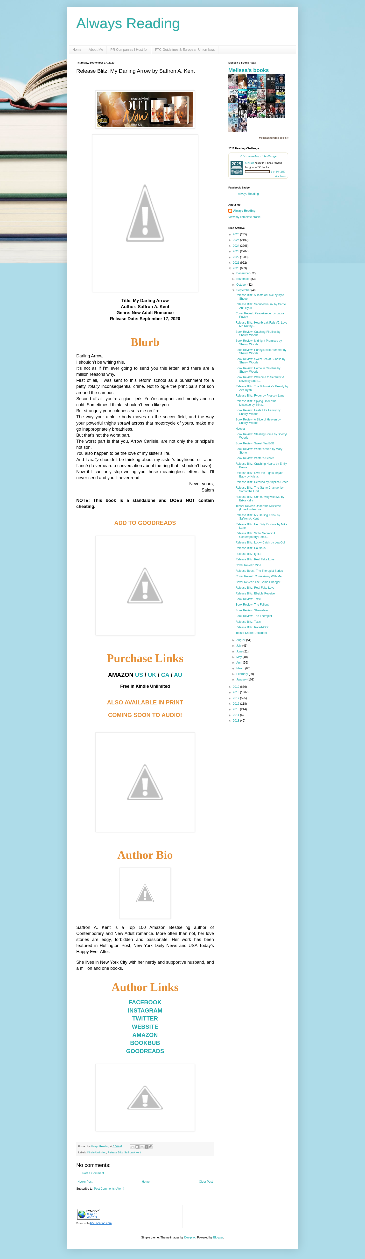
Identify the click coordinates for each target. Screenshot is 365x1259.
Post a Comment (93, 1173)
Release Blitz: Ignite (248, 554)
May (239, 657)
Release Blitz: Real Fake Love (255, 559)
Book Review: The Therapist (254, 616)
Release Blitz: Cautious (251, 548)
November (243, 279)
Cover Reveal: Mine (248, 565)
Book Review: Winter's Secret (255, 458)
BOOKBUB (145, 1043)
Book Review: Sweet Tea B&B (255, 443)
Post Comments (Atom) (109, 1188)
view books (280, 176)
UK (152, 675)
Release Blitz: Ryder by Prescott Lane (260, 395)
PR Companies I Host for (129, 49)
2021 (236, 262)
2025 (236, 240)
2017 (236, 698)
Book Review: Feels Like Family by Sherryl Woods (258, 412)
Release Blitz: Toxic (248, 621)
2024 (236, 245)
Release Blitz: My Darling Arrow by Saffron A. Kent (258, 517)
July (239, 645)
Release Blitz (115, 1152)
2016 (236, 703)
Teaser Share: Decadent (251, 633)
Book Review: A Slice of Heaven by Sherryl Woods (258, 421)
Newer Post (84, 1181)
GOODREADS (145, 1051)
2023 (236, 251)
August (241, 640)
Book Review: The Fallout (252, 604)
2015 (236, 709)
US (139, 675)
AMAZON (145, 1035)
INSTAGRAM (145, 1010)
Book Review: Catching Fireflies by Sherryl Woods (258, 333)
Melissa (249, 163)
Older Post (206, 1181)
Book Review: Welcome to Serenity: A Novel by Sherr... (260, 379)
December (243, 273)
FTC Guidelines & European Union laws (185, 49)
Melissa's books (248, 70)
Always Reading (128, 23)
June (239, 651)
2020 (236, 268)
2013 (236, 720)
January (241, 679)
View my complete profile (244, 217)
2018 (236, 692)
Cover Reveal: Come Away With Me (259, 576)
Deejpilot (190, 1237)
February (242, 674)
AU (178, 675)
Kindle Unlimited (96, 1152)
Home (76, 49)
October (241, 284)
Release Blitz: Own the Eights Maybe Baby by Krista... (259, 474)
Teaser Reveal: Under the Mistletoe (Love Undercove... (258, 507)
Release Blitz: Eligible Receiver (256, 593)
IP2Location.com (101, 1223)
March (240, 668)
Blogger (218, 1237)
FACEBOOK (145, 1002)
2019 (236, 686)
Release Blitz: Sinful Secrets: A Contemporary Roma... (255, 535)
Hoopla (240, 428)
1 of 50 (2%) (278, 171)
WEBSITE (145, 1026)
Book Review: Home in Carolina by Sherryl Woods (258, 370)
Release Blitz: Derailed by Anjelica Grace (262, 482)
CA (165, 675)
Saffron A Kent (132, 1152)
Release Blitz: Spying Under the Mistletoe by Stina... (256, 402)
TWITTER (145, 1018)
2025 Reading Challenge (258, 156)
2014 (236, 715)
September (243, 290)
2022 (236, 257)
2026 (236, 234)
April (239, 662)
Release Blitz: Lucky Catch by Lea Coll (260, 542)
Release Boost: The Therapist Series (259, 570)
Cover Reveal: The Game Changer (258, 582)
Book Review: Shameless (252, 610)
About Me (96, 49)
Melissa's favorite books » (274, 137)
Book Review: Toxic (248, 599)
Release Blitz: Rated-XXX (252, 627)
